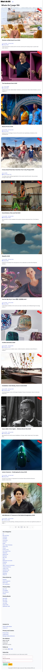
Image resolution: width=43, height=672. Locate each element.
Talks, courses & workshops (9, 565)
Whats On (5, 574)
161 (27, 527)
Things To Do (5, 568)
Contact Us (5, 628)
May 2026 (5, 600)
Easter (4, 543)
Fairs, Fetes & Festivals (7, 544)
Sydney (4, 593)
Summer (4, 563)
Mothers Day (5, 554)
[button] (13, 2)
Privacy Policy (6, 632)
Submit (5, 664)
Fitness (4, 548)
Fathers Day (5, 546)
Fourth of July (6, 549)
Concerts (5, 541)
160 (24, 527)
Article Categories (6, 581)
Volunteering (5, 571)
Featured (4, 579)
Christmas (5, 537)
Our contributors (6, 584)
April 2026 (5, 598)
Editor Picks (5, 582)
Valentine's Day (6, 570)
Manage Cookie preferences (9, 636)
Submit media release (7, 626)
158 (18, 527)
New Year (5, 557)
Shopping (5, 562)
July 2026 (5, 603)
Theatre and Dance (7, 566)
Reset (10, 664)
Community (5, 540)
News (4, 559)
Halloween (5, 552)
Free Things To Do (6, 551)
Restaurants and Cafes (7, 560)
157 (15, 527)
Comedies (5, 538)
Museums (5, 555)
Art (3, 534)
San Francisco (6, 592)
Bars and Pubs (6, 535)
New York (5, 589)
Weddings (5, 573)
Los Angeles (5, 590)
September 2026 (6, 606)
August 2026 (5, 604)
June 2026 (5, 601)
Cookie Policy (5, 634)
